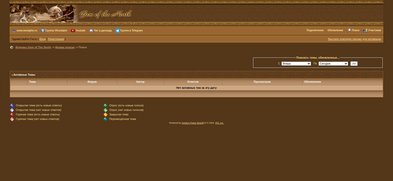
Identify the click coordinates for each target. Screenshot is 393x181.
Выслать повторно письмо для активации (354, 38)
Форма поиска (65, 47)
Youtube (80, 30)
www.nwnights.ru (27, 30)
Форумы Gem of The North (33, 47)
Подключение (315, 30)
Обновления (335, 30)
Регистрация (56, 38)
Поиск (355, 30)
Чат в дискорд (103, 30)
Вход (42, 38)
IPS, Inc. (219, 123)
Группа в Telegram (131, 30)
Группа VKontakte (56, 30)
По (315, 63)
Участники (374, 30)
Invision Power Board (192, 123)
